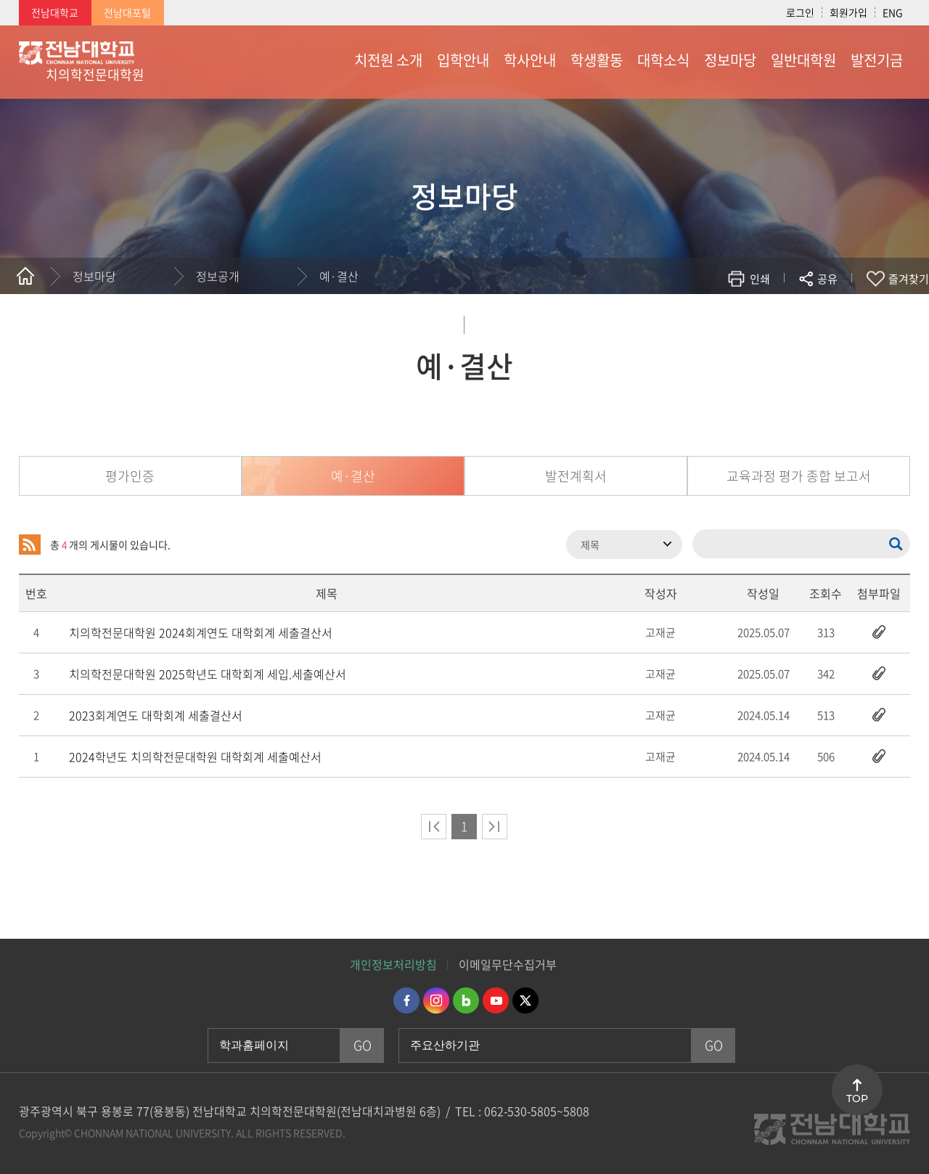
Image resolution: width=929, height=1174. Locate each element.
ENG (893, 12)
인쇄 (760, 279)
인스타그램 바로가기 (436, 1000)
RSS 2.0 (30, 544)
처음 (433, 826)
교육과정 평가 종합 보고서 (799, 476)
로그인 (800, 12)
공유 (827, 279)
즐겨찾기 (908, 279)
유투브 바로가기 (496, 1000)
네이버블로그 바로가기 (466, 1000)
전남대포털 (127, 12)
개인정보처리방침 (393, 964)
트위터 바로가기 (525, 1000)
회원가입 (848, 12)
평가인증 (130, 476)
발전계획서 (576, 476)
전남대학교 (54, 12)
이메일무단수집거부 (508, 964)
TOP (857, 1098)
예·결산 (339, 276)
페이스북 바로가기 (406, 1000)
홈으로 (25, 276)
